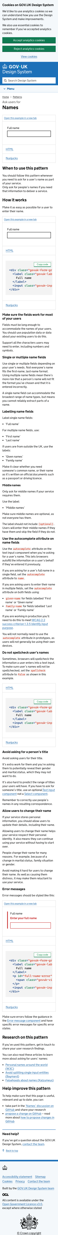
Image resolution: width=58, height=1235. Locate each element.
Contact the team (39, 1181)
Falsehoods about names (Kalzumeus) (29, 1080)
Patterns (17, 96)
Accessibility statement (17, 1176)
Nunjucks (12, 158)
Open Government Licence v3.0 (22, 1204)
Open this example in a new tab (20, 118)
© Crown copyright (29, 1233)
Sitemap (40, 1176)
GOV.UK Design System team (35, 1188)
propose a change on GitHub (23, 1113)
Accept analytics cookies (29, 40)
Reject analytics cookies (29, 49)
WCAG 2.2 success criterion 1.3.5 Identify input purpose (25, 624)
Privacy (20, 1181)
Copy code (42, 264)
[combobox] (29, 80)
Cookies (7, 1181)
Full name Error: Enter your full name (30, 976)
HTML (9, 149)
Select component (35, 794)
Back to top (10, 1150)
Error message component (24, 1020)
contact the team (33, 1144)
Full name (30, 279)
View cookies (29, 56)
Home (5, 96)
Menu (10, 89)
